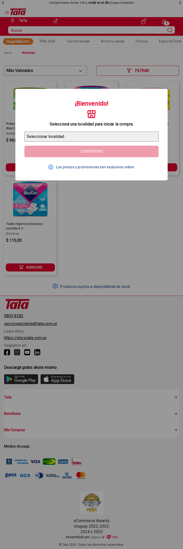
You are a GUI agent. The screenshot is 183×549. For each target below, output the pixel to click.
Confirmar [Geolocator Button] (91, 151)
